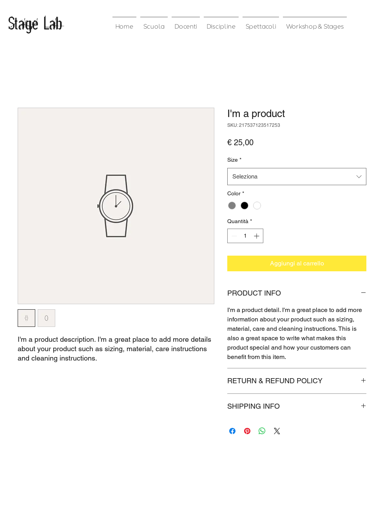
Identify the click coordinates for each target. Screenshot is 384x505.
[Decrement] (233, 236)
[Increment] (257, 236)
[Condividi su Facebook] (232, 431)
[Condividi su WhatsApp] (262, 431)
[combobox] (296, 176)
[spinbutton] (245, 236)
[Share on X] (277, 431)
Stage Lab (35, 23)
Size (234, 160)
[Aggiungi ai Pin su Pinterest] (247, 431)
